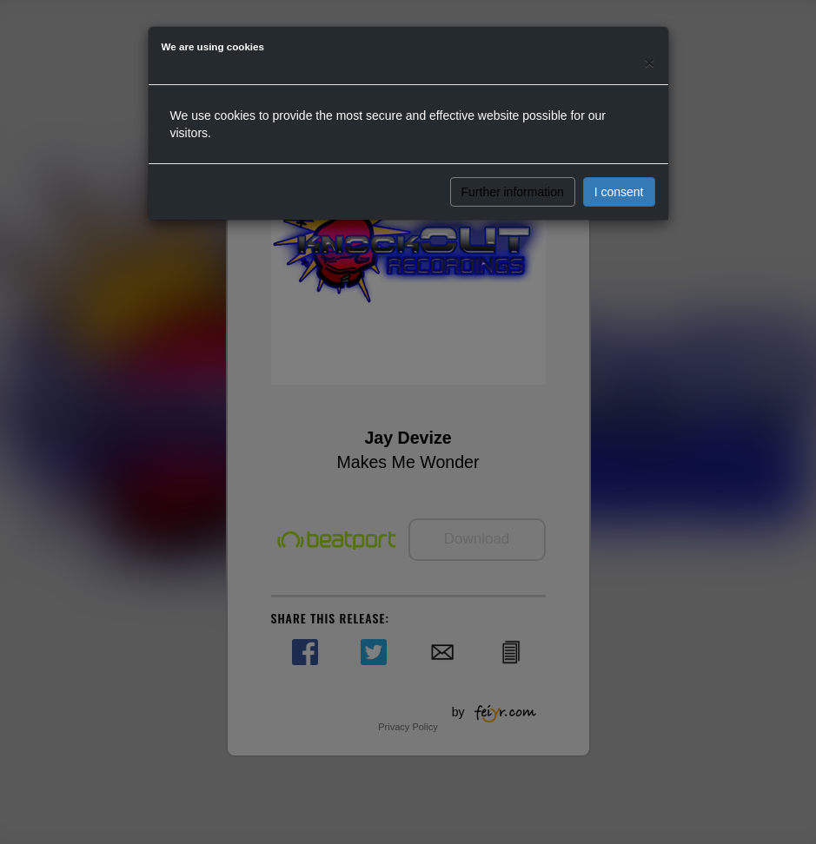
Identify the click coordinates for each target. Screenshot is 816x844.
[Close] (649, 62)
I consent (619, 192)
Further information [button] (512, 192)
